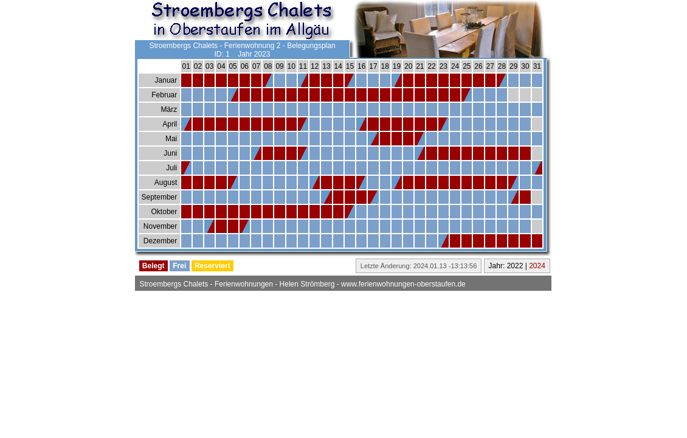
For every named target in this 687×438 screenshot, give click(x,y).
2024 (537, 266)
